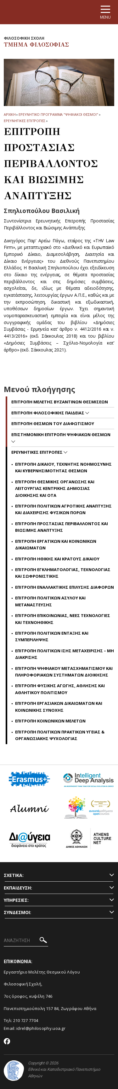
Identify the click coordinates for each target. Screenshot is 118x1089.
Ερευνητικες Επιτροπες (24, 120)
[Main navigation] (105, 12)
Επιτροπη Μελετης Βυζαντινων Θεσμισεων (59, 402)
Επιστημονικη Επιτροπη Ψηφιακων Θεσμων (60, 434)
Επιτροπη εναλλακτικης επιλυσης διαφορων (64, 587)
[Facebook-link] (7, 1041)
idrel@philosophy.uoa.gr (40, 1028)
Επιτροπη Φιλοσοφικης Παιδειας (48, 413)
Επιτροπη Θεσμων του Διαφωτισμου (52, 423)
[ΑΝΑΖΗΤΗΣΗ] (26, 940)
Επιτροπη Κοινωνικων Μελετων (50, 721)
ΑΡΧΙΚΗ (9, 114)
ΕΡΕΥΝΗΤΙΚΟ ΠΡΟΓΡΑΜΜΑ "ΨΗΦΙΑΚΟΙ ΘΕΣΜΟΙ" (58, 114)
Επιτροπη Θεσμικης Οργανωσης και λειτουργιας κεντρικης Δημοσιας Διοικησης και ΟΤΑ (54, 488)
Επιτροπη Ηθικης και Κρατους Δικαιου (57, 559)
